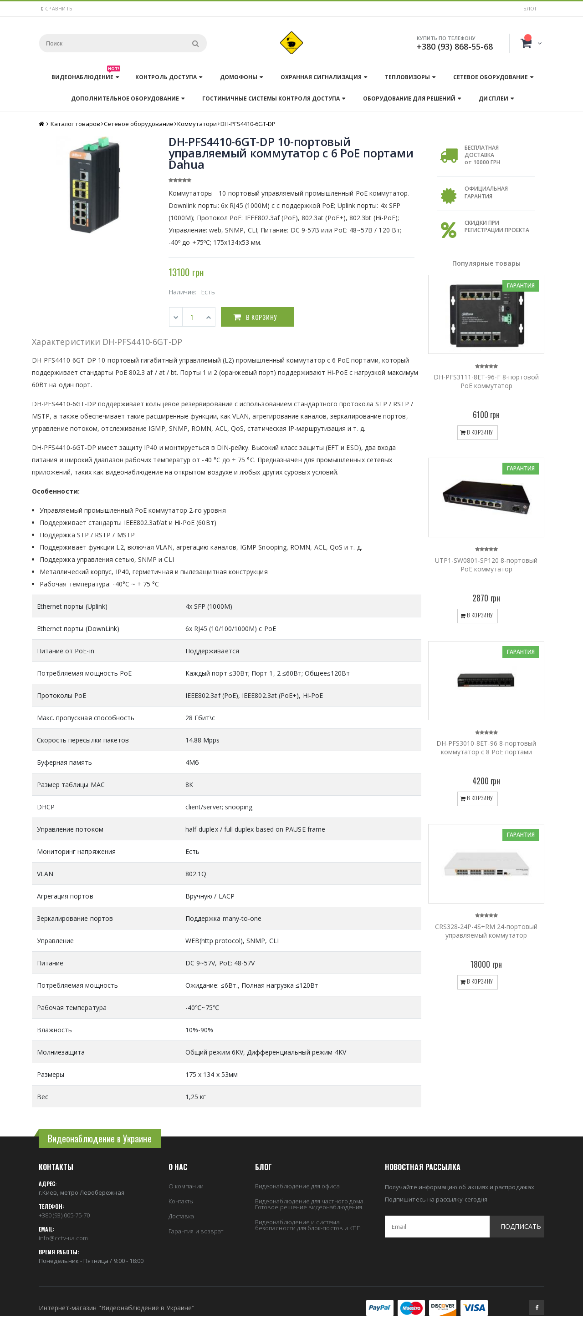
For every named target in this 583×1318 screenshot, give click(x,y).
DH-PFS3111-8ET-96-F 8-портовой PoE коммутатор (486, 381)
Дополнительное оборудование (125, 98)
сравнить (58, 8)
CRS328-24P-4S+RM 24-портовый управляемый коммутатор (486, 930)
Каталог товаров (75, 124)
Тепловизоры (407, 77)
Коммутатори (197, 124)
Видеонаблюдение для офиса (297, 1186)
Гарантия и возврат (196, 1231)
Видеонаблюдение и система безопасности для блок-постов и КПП (308, 1225)
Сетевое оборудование (490, 77)
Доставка (181, 1216)
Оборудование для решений (409, 98)
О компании (186, 1186)
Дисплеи (493, 98)
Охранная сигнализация (321, 77)
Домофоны (238, 77)
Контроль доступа (166, 77)
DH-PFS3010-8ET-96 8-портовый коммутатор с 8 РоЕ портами (486, 747)
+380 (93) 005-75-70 (64, 1215)
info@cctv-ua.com (63, 1238)
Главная (42, 124)
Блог (530, 8)
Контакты (181, 1201)
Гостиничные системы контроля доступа (271, 98)
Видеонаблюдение (85, 75)
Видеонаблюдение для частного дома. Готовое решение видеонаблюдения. (310, 1204)
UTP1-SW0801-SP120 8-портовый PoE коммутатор (486, 564)
